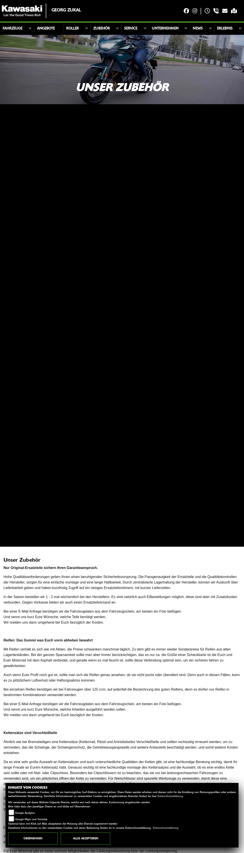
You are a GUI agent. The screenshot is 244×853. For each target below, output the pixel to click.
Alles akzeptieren (85, 838)
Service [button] (130, 28)
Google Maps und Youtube (31, 819)
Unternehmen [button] (165, 28)
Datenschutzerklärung (170, 796)
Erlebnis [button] (225, 28)
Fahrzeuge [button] (12, 28)
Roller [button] (72, 28)
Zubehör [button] (101, 28)
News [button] (198, 28)
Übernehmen (33, 838)
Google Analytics (25, 813)
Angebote (46, 28)
